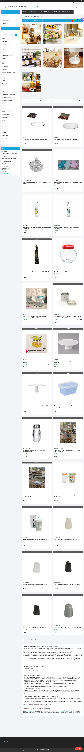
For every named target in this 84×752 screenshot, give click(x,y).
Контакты (46, 11)
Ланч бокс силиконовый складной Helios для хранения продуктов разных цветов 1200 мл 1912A (66, 406)
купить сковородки (30, 711)
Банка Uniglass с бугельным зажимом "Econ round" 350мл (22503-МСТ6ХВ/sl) (67, 451)
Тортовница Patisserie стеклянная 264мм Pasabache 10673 (67, 139)
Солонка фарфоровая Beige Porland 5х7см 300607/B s (35, 584)
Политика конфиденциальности (55, 750)
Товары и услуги (32, 11)
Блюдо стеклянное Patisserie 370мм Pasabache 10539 (35, 139)
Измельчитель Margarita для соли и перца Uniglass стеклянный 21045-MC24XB (34, 451)
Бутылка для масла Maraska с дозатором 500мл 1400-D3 (36, 271)
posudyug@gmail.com (6, 173)
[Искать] (37, 7)
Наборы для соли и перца (28, 68)
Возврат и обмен (66, 11)
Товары (3, 15)
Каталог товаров (5, 744)
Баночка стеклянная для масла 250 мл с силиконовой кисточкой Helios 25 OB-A (35, 540)
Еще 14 (4, 80)
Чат (78, 748)
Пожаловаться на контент (43, 750)
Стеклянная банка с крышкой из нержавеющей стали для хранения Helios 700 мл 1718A (67, 317)
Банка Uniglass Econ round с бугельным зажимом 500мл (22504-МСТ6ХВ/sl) (35, 496)
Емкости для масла (27, 93)
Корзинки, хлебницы (48, 68)
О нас (41, 11)
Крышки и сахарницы (69, 68)
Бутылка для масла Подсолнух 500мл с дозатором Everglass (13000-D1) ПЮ (37, 228)
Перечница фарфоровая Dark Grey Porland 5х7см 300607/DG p (68, 627)
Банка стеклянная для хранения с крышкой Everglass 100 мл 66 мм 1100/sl (68, 183)
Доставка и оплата (55, 11)
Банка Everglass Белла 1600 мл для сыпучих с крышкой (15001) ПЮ (66, 272)
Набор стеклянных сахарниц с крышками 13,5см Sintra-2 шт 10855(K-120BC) (36, 183)
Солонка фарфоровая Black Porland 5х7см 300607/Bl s (35, 627)
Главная (24, 11)
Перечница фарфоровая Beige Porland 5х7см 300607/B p (66, 539)
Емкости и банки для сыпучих (29, 44)
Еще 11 (4, 61)
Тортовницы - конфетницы (70, 44)
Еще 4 (4, 130)
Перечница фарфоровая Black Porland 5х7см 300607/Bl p (67, 584)
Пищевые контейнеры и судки (50, 44)
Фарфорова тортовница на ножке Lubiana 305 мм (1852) (35, 405)
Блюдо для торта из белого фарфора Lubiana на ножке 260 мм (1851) (67, 362)
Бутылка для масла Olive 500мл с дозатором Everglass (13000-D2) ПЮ (66, 228)
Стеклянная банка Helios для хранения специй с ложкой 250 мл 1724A (36, 362)
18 (31, 639)
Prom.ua (47, 749)
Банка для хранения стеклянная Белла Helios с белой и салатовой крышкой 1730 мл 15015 (35, 317)
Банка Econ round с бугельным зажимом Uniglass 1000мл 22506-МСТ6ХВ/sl (67, 496)
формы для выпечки (64, 711)
